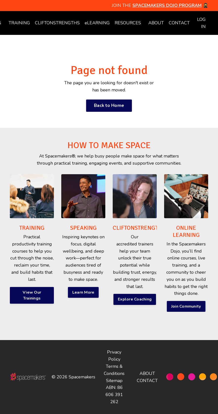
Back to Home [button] (109, 105)
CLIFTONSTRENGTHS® (141, 227)
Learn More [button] (83, 292)
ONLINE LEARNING (186, 231)
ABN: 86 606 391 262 (114, 395)
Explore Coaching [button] (135, 299)
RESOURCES (128, 23)
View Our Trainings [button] (32, 295)
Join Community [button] (186, 306)
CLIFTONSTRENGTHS (57, 23)
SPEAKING (83, 227)
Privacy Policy (114, 355)
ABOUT (156, 23)
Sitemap (114, 381)
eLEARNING (97, 23)
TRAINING (19, 23)
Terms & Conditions (114, 369)
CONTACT (179, 23)
